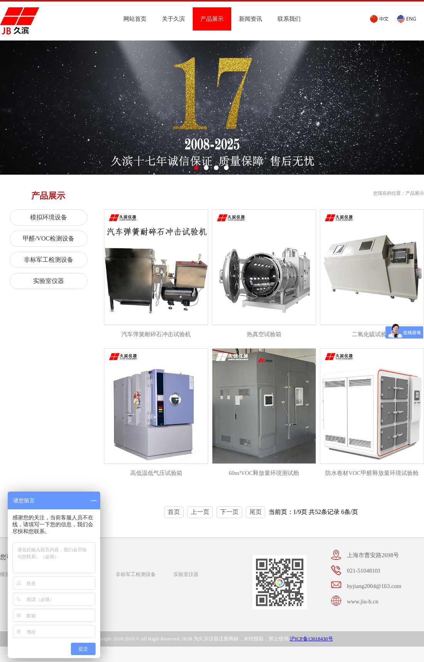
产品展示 (212, 19)
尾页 (255, 512)
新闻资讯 (250, 19)
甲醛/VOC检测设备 (48, 238)
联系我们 (289, 19)
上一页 (200, 512)
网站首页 (134, 19)
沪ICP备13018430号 (311, 639)
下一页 (229, 512)
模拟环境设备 (48, 217)
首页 (174, 512)
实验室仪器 (48, 281)
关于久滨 (173, 19)
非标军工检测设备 (48, 259)
